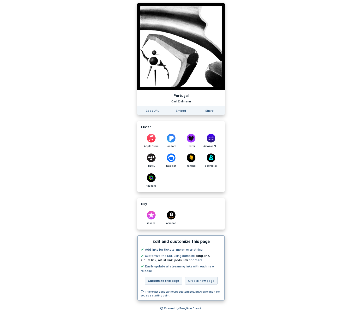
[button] (181, 268)
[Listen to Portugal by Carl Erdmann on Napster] (171, 160)
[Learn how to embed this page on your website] (181, 110)
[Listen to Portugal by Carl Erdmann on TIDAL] (151, 160)
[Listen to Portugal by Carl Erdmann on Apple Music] (151, 140)
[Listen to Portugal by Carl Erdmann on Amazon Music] (211, 140)
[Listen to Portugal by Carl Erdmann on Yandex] (191, 160)
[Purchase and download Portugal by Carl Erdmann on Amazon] (171, 217)
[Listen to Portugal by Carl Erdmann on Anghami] (151, 180)
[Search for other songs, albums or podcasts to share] (180, 308)
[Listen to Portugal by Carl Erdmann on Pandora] (171, 140)
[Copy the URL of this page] (152, 110)
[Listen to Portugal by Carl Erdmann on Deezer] (191, 140)
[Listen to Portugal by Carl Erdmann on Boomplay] (211, 160)
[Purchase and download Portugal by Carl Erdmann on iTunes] (151, 217)
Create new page (201, 280)
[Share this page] (209, 110)
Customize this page (163, 280)
